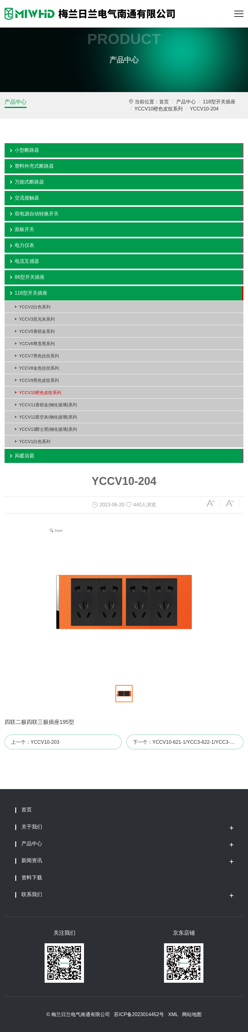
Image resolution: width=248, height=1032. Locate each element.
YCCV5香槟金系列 (37, 331)
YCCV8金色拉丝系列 (39, 368)
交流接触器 (27, 197)
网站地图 (192, 1014)
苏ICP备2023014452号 (139, 1014)
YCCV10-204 (204, 108)
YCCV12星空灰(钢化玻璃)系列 (48, 417)
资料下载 (31, 878)
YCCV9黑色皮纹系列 (39, 380)
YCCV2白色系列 (34, 306)
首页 (164, 101)
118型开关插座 (219, 101)
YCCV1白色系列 (34, 441)
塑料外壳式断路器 (34, 166)
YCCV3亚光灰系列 (37, 319)
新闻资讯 (31, 860)
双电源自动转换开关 (37, 213)
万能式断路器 (29, 181)
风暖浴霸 (24, 455)
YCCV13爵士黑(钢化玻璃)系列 (48, 429)
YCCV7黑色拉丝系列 (39, 355)
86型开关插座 (30, 277)
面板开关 (24, 229)
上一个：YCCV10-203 (35, 742)
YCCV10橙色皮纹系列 (158, 108)
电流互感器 (27, 261)
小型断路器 (27, 150)
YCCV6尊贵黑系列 (37, 343)
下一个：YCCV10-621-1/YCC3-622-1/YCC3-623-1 (181, 744)
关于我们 (31, 827)
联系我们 (31, 894)
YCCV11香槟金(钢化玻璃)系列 (48, 404)
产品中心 (16, 102)
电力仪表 (24, 245)
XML (173, 1014)
